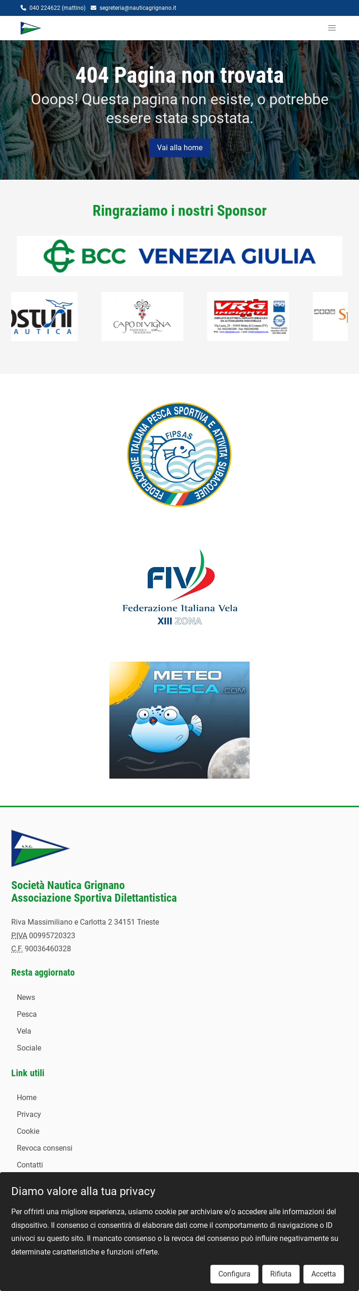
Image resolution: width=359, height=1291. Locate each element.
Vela (24, 1031)
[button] (332, 28)
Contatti (30, 1164)
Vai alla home (179, 147)
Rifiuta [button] (281, 1273)
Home (26, 1097)
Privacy (29, 1114)
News (26, 997)
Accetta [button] (323, 1273)
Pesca (27, 1014)
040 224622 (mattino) (57, 8)
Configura (234, 1273)
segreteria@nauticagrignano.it (138, 8)
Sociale (29, 1047)
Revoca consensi (44, 1148)
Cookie (28, 1131)
